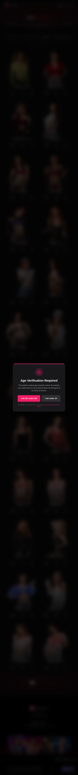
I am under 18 (51, 398)
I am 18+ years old (29, 398)
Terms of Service (48, 405)
